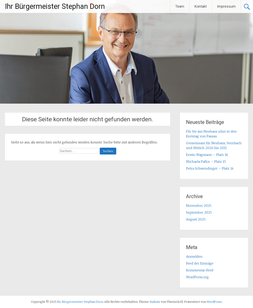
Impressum (226, 6)
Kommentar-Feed (199, 270)
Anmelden (194, 256)
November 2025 (198, 206)
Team (179, 6)
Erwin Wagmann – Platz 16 (207, 155)
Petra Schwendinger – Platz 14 (210, 168)
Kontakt (200, 6)
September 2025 (199, 212)
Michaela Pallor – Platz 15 (206, 162)
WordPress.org (197, 277)
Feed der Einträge (199, 263)
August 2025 (196, 219)
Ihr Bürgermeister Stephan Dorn (55, 6)
